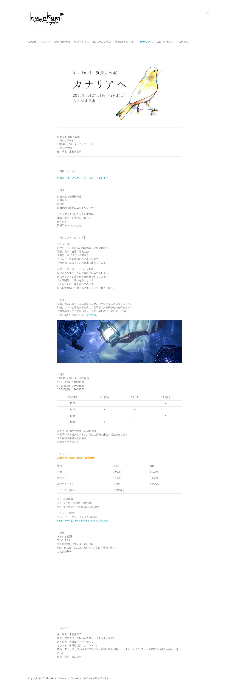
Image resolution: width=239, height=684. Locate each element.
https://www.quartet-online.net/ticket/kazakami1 (82, 520)
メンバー (45, 41)
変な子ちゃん (81, 41)
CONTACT (184, 41)
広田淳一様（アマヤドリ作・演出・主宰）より (82, 177)
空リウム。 (92, 314)
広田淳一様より (165, 41)
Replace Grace (102, 41)
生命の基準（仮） (125, 41)
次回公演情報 (62, 41)
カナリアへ (146, 41)
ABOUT (32, 41)
